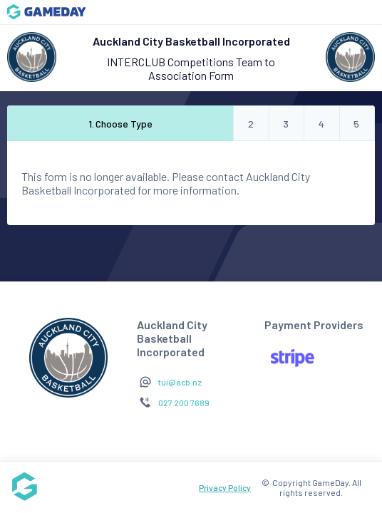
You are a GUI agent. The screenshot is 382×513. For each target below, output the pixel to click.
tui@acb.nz (180, 382)
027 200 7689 (184, 403)
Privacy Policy (225, 487)
